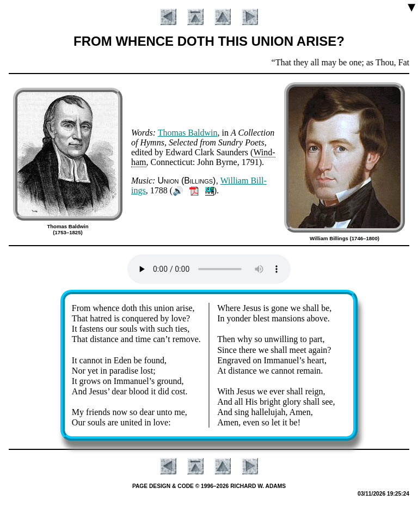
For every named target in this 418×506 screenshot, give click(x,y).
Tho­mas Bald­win (188, 132)
